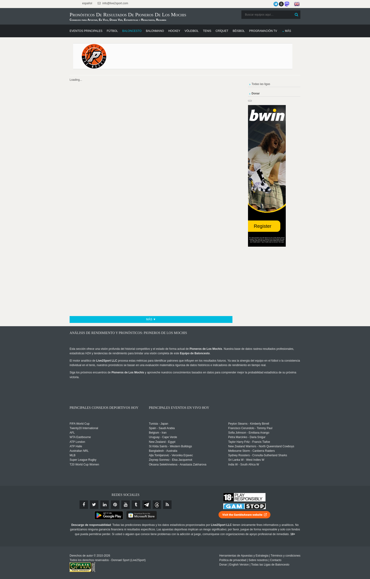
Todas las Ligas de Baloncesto (270, 564)
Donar (223, 564)
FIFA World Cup (79, 423)
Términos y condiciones (285, 555)
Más (288, 31)
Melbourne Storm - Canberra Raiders (251, 450)
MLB (73, 455)
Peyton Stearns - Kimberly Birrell (248, 423)
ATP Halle (76, 446)
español (86, 3)
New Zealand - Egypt (162, 442)
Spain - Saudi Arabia (162, 428)
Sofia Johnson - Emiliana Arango (248, 432)
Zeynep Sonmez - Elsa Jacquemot (170, 459)
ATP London (77, 442)
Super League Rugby (83, 459)
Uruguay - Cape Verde (163, 437)
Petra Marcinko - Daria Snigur (246, 437)
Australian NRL (79, 450)
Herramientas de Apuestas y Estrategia (243, 555)
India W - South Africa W (243, 464)
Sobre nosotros (258, 560)
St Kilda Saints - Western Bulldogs (170, 446)
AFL (72, 432)
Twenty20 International (84, 428)
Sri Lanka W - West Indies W (246, 459)
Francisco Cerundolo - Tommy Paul (250, 428)
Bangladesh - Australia (163, 450)
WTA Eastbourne (80, 437)
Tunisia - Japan (158, 423)
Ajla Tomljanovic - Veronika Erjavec (171, 455)
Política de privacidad (232, 560)
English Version (239, 564)
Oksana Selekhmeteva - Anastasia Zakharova (177, 464)
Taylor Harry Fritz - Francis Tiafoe (249, 442)
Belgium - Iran (158, 432)
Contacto (275, 560)
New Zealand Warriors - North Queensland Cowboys (261, 446)
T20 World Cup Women (84, 464)
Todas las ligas (261, 84)
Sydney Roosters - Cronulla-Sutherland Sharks (257, 455)
